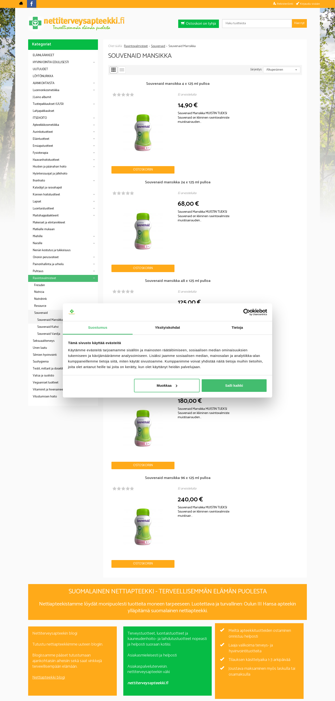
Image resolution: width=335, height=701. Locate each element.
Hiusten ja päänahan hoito (49, 166)
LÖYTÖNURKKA (43, 76)
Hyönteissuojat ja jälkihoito (50, 173)
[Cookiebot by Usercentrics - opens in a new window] (246, 312)
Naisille (37, 243)
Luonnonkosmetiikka (46, 90)
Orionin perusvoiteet (46, 257)
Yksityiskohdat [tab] (167, 327)
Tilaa (194, 634)
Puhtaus (38, 271)
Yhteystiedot (226, 672)
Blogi (142, 672)
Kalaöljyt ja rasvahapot (47, 187)
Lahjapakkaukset (43, 111)
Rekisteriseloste (166, 672)
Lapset (37, 201)
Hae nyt (299, 23)
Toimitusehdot (197, 672)
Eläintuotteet (41, 139)
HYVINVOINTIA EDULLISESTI (51, 62)
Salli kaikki (234, 385)
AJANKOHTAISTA (43, 83)
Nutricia (39, 292)
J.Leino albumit (42, 97)
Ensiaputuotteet (43, 146)
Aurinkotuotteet (43, 132)
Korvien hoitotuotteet (46, 194)
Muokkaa (167, 385)
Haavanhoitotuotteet (46, 159)
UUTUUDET (40, 69)
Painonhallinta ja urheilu (48, 264)
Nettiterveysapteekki (115, 672)
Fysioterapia (40, 152)
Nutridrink (40, 299)
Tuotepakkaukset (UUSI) (48, 104)
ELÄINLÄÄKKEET (43, 55)
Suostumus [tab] (97, 327)
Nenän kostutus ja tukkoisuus (51, 250)
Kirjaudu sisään (310, 4)
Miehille (38, 236)
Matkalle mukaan (44, 229)
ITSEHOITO (40, 118)
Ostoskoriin (124, 132)
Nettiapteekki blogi (48, 505)
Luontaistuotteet (43, 208)
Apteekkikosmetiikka (46, 125)
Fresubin (39, 285)
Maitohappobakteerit (46, 215)
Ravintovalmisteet (44, 278)
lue (192, 641)
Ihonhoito (39, 180)
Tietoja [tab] (237, 327)
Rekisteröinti (285, 4)
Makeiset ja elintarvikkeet (49, 222)
